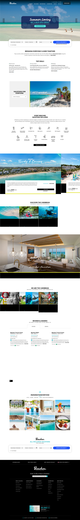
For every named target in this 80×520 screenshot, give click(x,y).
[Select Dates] (31, 42)
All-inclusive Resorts (60, 470)
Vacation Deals (18, 473)
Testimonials (59, 473)
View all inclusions (40, 127)
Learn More (3, 293)
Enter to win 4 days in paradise (40, 456)
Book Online (17, 465)
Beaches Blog (59, 465)
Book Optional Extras (29, 466)
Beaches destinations (5, 208)
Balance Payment (28, 468)
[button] (4, 20)
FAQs (58, 482)
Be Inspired (49, 470)
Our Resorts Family (60, 466)
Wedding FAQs (50, 475)
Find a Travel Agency (19, 470)
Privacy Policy (59, 478)
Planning (49, 473)
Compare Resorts (39, 470)
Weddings (49, 465)
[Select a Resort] (17, 42)
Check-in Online (28, 465)
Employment (59, 480)
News (58, 475)
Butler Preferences (29, 470)
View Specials (18, 468)
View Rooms (46, 171)
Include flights (13, 44)
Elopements (50, 468)
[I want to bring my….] (19, 79)
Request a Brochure (60, 477)
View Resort (45, 173)
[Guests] (45, 42)
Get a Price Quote (18, 466)
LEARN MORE (9, 363)
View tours (22, 208)
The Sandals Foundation (60, 468)
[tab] (33, 309)
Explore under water (43, 208)
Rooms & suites (40, 260)
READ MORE (53, 55)
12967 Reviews (51, 165)
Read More (26, 326)
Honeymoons (50, 466)
